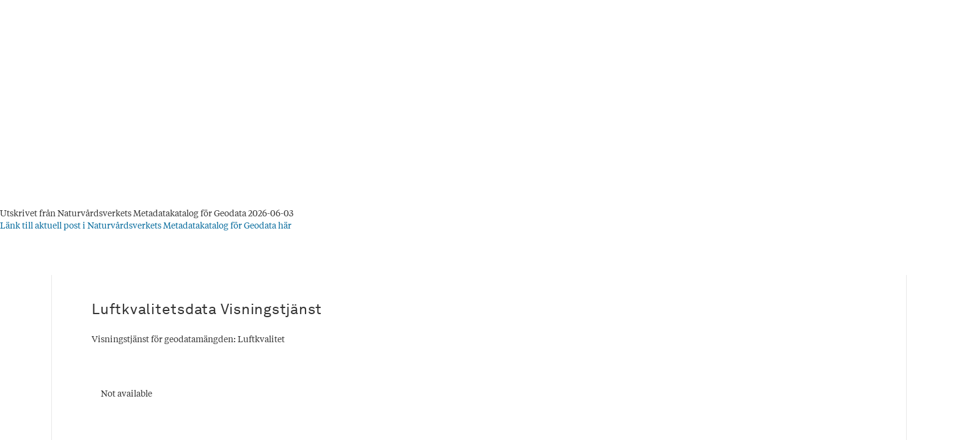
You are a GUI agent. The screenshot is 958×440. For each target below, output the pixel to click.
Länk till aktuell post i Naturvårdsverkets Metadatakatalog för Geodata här (145, 226)
